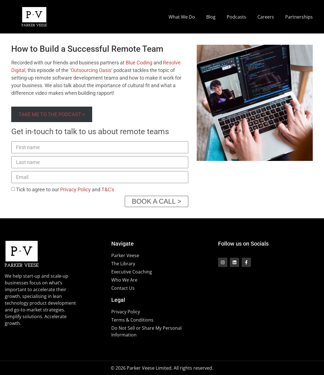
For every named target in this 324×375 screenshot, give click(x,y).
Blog (211, 17)
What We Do (182, 17)
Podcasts (236, 17)
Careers (265, 17)
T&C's (107, 189)
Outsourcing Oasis (91, 70)
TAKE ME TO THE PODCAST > (52, 114)
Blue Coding (139, 63)
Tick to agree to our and (65, 189)
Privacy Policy (75, 189)
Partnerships (299, 17)
